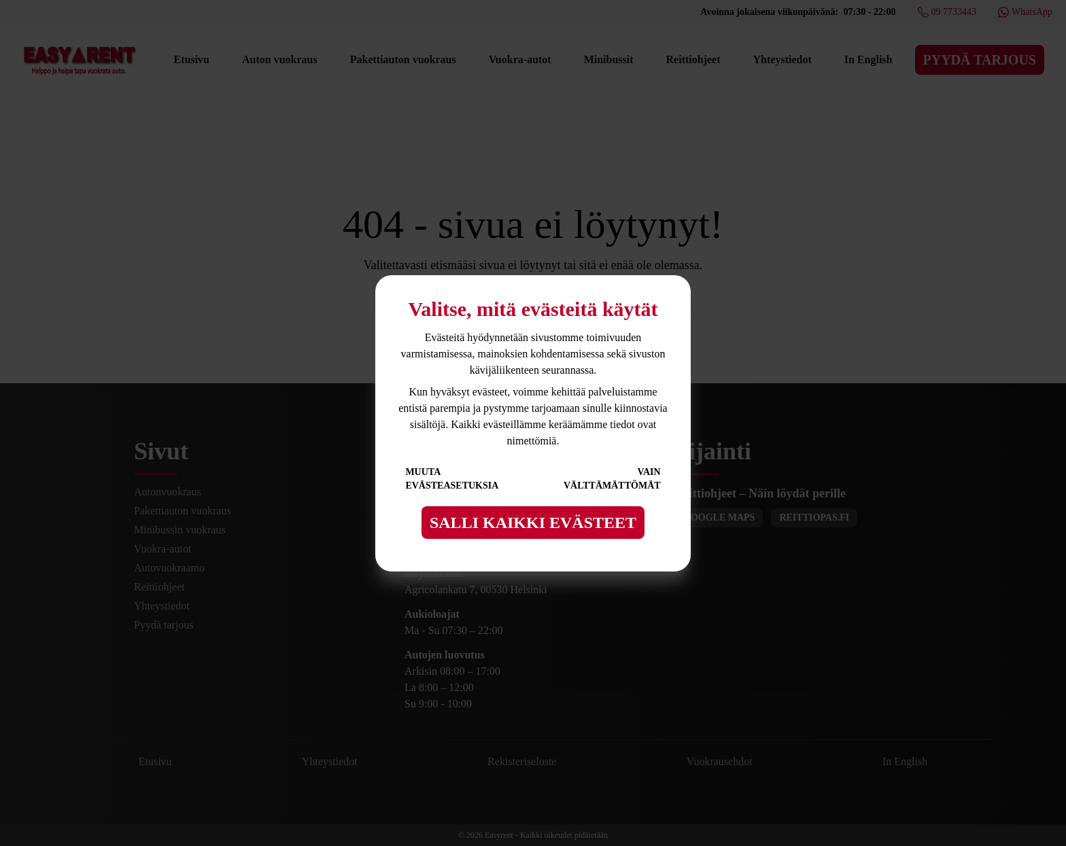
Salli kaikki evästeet (533, 522)
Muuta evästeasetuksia (451, 479)
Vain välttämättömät (612, 479)
